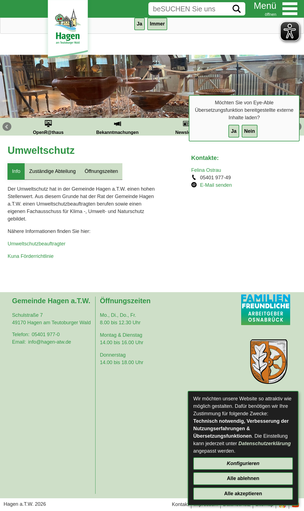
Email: (19, 342)
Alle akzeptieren (243, 493)
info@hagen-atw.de (49, 342)
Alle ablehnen (243, 478)
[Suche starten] (236, 8)
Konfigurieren (243, 463)
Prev (6, 126)
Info (16, 171)
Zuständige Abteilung (52, 171)
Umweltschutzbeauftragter (36, 244)
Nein (249, 131)
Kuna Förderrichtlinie (30, 256)
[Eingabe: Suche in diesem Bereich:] (188, 8)
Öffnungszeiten (101, 171)
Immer (157, 24)
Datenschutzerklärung (264, 443)
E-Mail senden (216, 185)
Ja (233, 131)
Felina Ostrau (206, 170)
